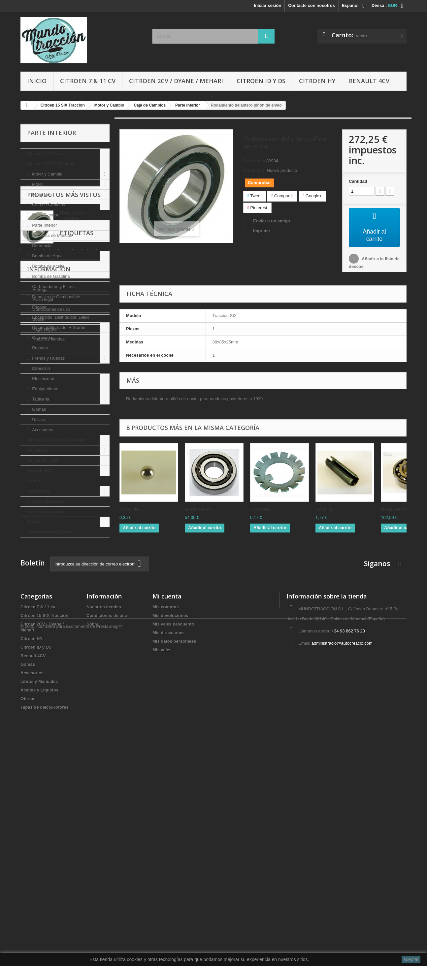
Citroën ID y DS (261, 81)
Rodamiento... (200, 509)
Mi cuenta (166, 813)
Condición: (254, 170)
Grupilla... (326, 509)
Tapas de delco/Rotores (51, 532)
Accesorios (42, 429)
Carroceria (41, 337)
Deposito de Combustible (55, 296)
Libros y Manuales (45, 501)
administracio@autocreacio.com (342, 860)
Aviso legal (42, 698)
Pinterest (257, 207)
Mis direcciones (168, 849)
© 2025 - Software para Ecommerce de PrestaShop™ (71, 948)
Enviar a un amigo (271, 220)
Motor (37, 184)
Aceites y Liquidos (46, 511)
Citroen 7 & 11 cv (87, 81)
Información (49, 671)
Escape (39, 307)
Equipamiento (44, 388)
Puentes (39, 347)
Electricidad (42, 378)
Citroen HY (317, 81)
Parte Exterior (44, 214)
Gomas (38, 409)
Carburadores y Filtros (53, 286)
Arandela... (262, 509)
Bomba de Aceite (48, 266)
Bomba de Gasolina (50, 276)
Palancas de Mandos (51, 235)
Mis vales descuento (173, 841)
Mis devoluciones (170, 832)
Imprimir (261, 230)
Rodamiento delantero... (73, 578)
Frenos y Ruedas (48, 358)
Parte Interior (44, 225)
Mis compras (165, 823)
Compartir (282, 195)
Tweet (254, 195)
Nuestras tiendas (48, 737)
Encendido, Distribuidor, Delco (60, 317)
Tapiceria (40, 399)
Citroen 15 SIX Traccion (51, 163)
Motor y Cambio (46, 174)
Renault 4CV (369, 81)
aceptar (411, 959)
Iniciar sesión (267, 5)
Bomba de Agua (47, 255)
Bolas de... (131, 509)
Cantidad (358, 181)
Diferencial (41, 245)
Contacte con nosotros (311, 5)
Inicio (37, 81)
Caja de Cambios (48, 204)
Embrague (41, 194)
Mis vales (162, 866)
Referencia (254, 160)
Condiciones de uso (50, 708)
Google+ (312, 195)
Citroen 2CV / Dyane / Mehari (176, 81)
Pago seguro (44, 727)
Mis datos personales (174, 858)
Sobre (37, 718)
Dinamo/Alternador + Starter (58, 327)
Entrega (39, 688)
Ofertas (34, 521)
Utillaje (38, 419)
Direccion (40, 368)
